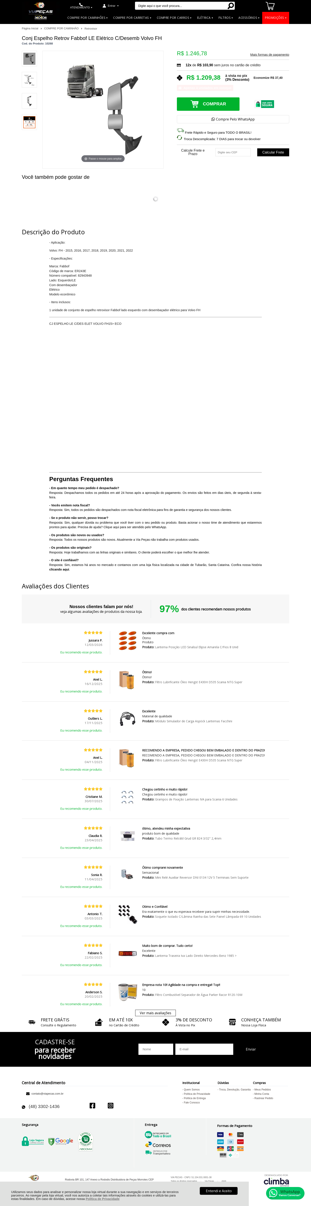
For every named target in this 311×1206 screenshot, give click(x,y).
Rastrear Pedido (263, 1098)
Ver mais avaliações (155, 1013)
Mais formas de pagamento (269, 54)
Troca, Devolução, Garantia (235, 1089)
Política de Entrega (195, 1098)
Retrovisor (90, 28)
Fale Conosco (192, 1102)
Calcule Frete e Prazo (193, 152)
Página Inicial (30, 28)
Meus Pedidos (262, 1089)
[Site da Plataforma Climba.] (276, 1180)
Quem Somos (192, 1089)
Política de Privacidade (103, 1199)
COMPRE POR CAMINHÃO (61, 28)
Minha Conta (261, 1093)
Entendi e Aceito (219, 1191)
